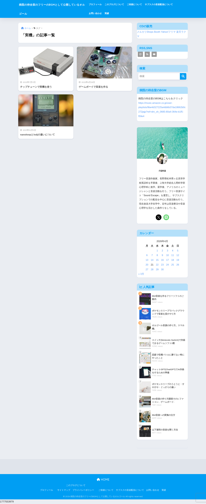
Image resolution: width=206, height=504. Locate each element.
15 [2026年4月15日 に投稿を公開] (157, 260)
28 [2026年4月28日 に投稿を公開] (152, 269)
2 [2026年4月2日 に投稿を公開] (162, 250)
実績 (117, 13)
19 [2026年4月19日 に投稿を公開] (177, 260)
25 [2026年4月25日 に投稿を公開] (172, 264)
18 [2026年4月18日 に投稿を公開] (172, 260)
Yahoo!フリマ (168, 32)
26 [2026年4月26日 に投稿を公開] (177, 264)
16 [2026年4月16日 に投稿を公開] (162, 260)
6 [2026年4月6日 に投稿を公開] (147, 255)
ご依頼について (145, 4)
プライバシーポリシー (83, 490)
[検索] (183, 76)
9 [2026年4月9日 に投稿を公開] (162, 255)
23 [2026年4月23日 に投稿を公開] (162, 264)
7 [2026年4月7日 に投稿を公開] (152, 255)
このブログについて (125, 4)
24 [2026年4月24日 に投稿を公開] (167, 264)
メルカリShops (145, 32)
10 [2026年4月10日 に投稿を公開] (167, 255)
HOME (103, 479)
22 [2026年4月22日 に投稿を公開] (157, 264)
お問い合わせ (106, 13)
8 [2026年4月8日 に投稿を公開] (157, 255)
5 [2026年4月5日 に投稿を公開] (177, 250)
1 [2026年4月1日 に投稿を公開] (157, 250)
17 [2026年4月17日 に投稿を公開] (167, 260)
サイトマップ (63, 490)
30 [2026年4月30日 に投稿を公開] (162, 269)
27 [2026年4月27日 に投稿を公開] (147, 269)
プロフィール (106, 4)
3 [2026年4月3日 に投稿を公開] (167, 250)
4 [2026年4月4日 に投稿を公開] (172, 250)
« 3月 (141, 274)
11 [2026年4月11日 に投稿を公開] (172, 255)
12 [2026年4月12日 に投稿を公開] (177, 255)
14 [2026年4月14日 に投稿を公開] (152, 260)
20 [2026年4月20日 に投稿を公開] (147, 264)
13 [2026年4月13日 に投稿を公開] (147, 260)
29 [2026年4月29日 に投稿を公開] (157, 269)
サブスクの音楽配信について (170, 4)
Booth (157, 32)
